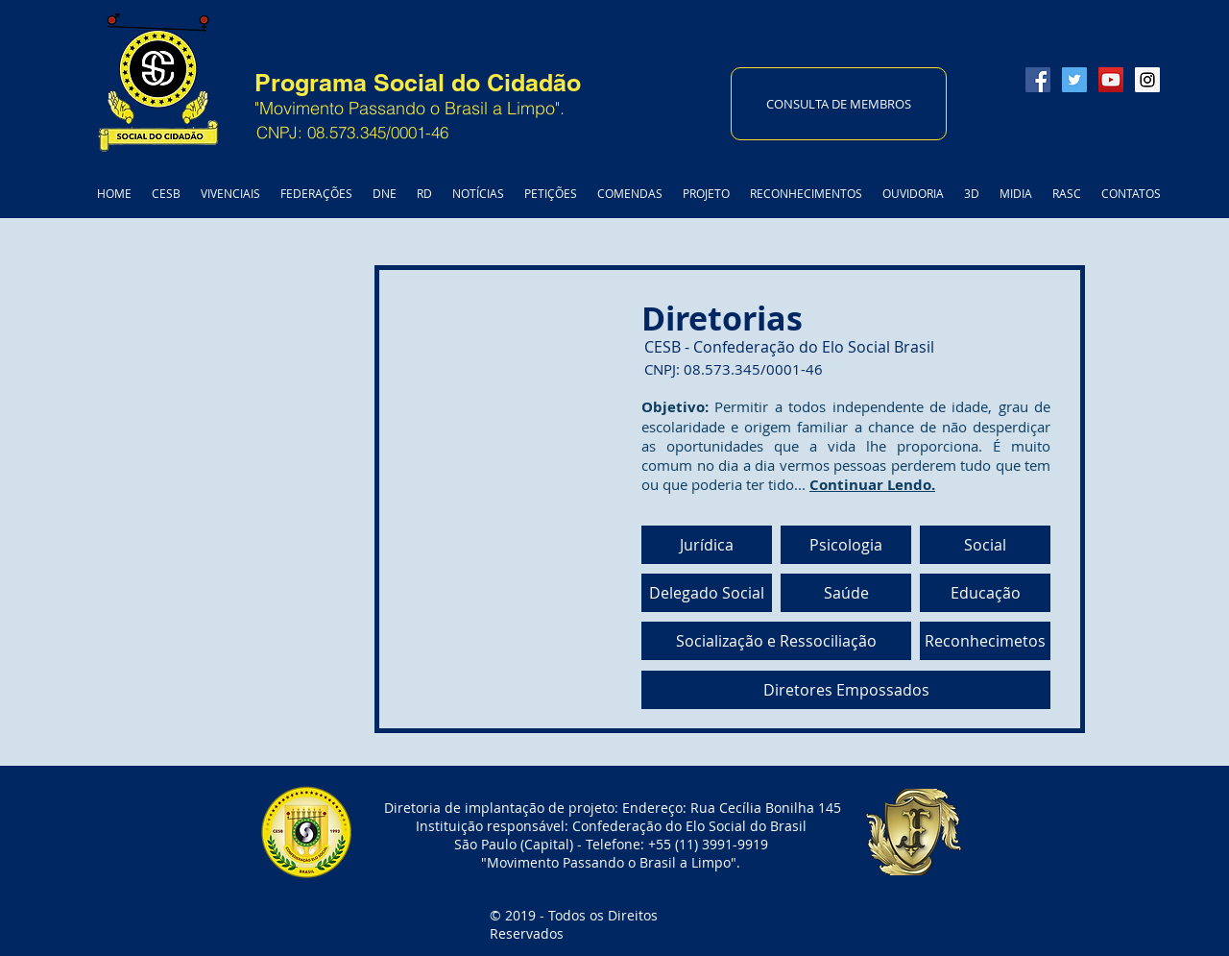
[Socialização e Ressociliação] (776, 641)
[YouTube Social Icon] (1110, 79)
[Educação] (985, 593)
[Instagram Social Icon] (1147, 79)
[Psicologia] (846, 545)
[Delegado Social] (706, 593)
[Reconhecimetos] (985, 641)
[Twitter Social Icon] (1074, 79)
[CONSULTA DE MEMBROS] (839, 103)
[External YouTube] (377, 488)
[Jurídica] (706, 545)
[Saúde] (846, 593)
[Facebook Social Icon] (1037, 79)
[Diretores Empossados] (845, 690)
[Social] (985, 545)
